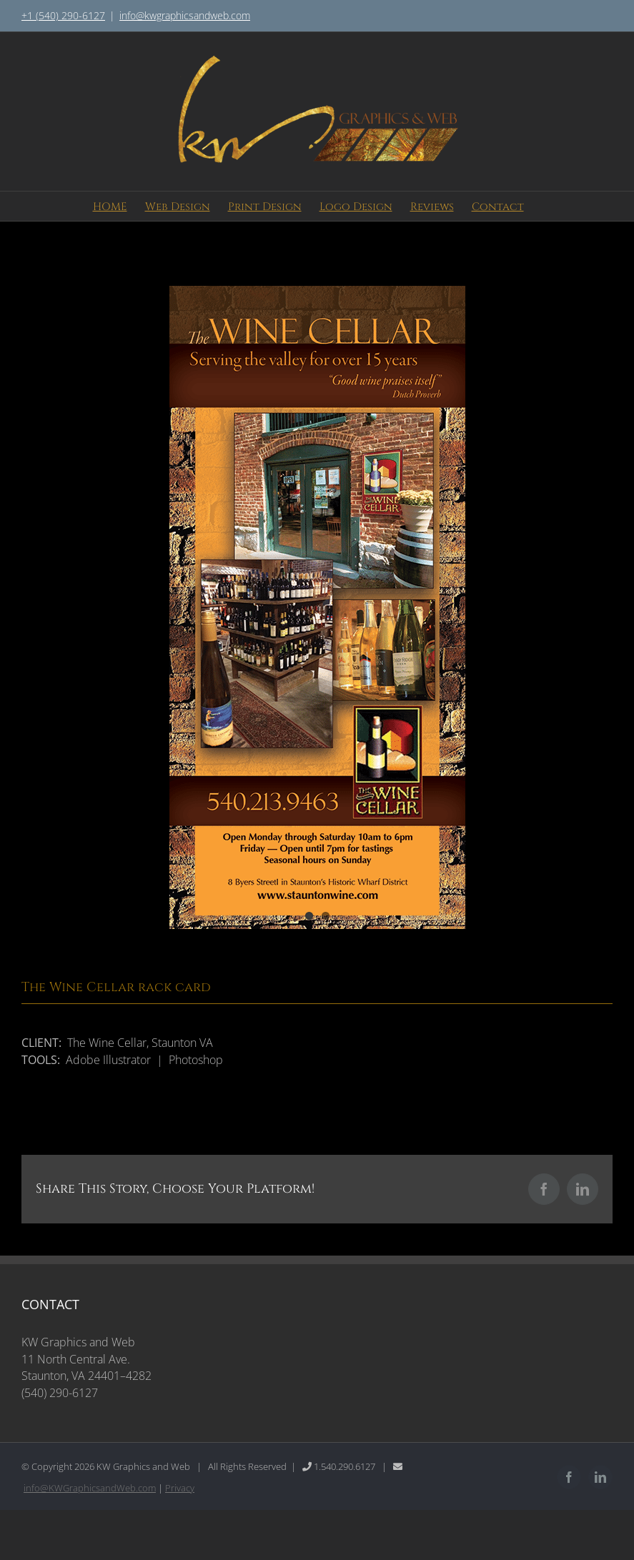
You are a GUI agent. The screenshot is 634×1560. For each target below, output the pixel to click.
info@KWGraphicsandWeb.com (90, 1487)
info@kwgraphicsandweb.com (184, 15)
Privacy (179, 1487)
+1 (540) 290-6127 (63, 15)
